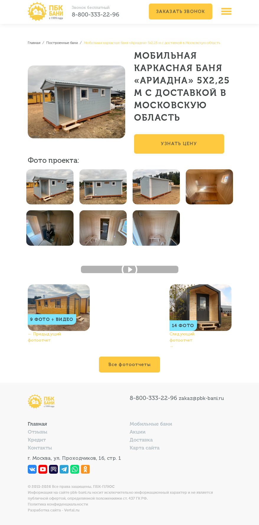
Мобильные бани (151, 424)
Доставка (141, 440)
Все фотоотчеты (129, 364)
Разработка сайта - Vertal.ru (53, 510)
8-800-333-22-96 (95, 14)
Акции (138, 432)
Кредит (37, 440)
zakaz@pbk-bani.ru (201, 398)
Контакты (40, 448)
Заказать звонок (180, 11)
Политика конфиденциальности (58, 504)
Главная (37, 424)
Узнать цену (179, 143)
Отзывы (37, 432)
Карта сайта (144, 448)
